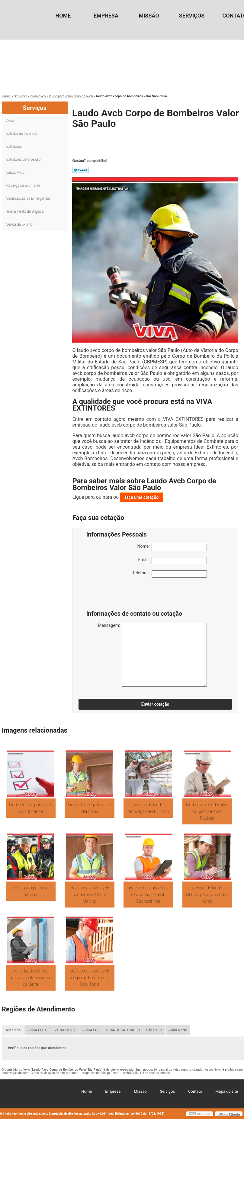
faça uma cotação (142, 497)
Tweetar (80, 170)
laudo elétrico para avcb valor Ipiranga (30, 808)
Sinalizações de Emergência (28, 198)
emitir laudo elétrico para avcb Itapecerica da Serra (30, 978)
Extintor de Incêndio (22, 133)
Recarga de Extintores (23, 185)
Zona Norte (178, 1030)
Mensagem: (152, 655)
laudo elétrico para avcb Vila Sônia (89, 808)
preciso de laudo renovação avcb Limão (148, 808)
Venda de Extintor (20, 224)
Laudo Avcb (15, 172)
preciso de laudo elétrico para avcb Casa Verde (207, 894)
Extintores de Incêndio (24, 159)
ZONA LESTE (37, 1030)
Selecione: (13, 1030)
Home (63, 15)
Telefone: (169, 574)
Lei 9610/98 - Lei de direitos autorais (146, 1073)
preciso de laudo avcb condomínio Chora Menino (89, 894)
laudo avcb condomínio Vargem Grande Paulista (207, 811)
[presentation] (124, 595)
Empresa (106, 15)
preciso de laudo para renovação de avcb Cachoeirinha (148, 894)
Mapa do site (226, 1091)
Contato (195, 1091)
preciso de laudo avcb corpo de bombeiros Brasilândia (89, 978)
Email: (172, 560)
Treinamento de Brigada (25, 211)
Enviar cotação (155, 704)
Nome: (172, 547)
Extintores (14, 146)
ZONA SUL (90, 1030)
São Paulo (154, 1030)
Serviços (191, 15)
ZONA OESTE (65, 1030)
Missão (149, 15)
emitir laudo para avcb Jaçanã (30, 891)
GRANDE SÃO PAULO (123, 1030)
